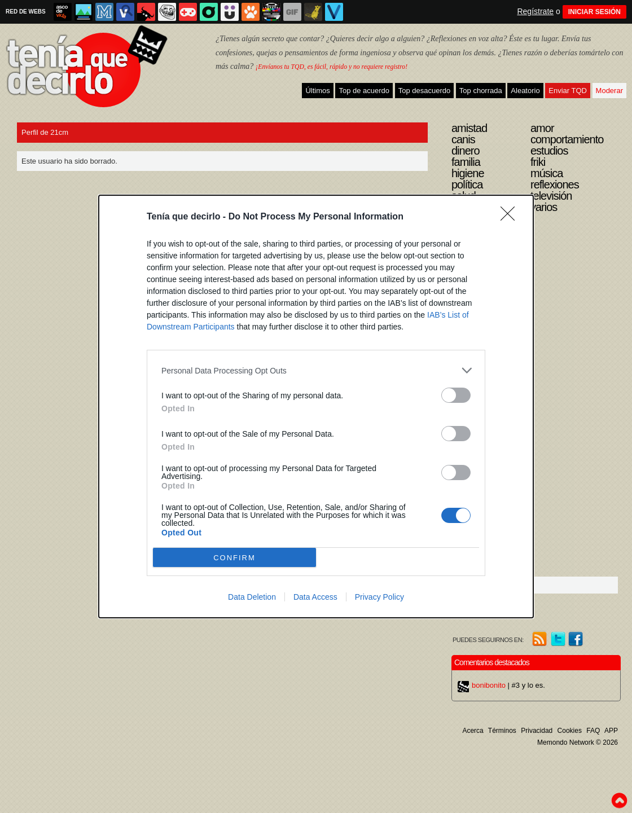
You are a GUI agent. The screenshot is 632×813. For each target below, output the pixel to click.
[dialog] (316, 406)
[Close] (511, 217)
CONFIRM (234, 557)
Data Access (315, 596)
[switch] (456, 395)
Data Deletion (252, 596)
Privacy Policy (379, 596)
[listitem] (316, 370)
